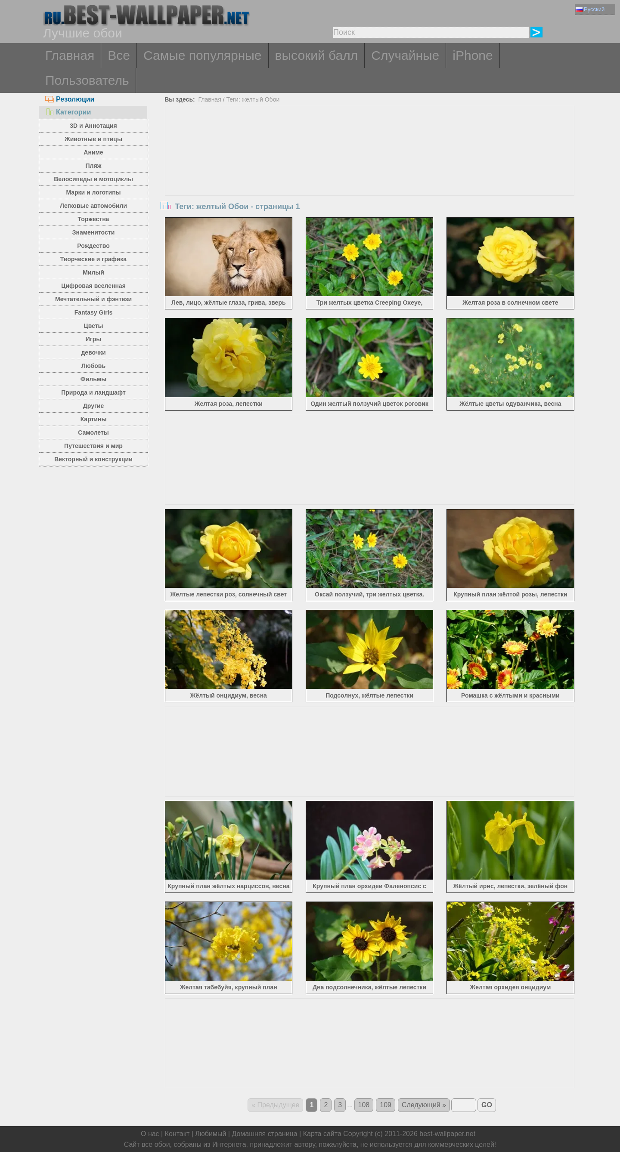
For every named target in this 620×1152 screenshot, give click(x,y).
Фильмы (93, 379)
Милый (93, 272)
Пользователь (87, 80)
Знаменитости (93, 232)
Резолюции (69, 99)
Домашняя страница (264, 1133)
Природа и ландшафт (93, 392)
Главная (69, 55)
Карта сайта (322, 1133)
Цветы (93, 325)
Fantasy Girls (93, 312)
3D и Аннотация (93, 125)
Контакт (177, 1133)
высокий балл (316, 55)
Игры (93, 339)
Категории (68, 112)
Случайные (405, 55)
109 (385, 1105)
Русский (590, 9)
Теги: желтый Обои (252, 99)
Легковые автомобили (93, 205)
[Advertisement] (370, 171)
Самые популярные (202, 55)
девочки (93, 352)
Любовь (93, 365)
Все (119, 55)
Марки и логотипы (93, 192)
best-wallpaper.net (447, 1133)
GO (486, 1105)
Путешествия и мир (93, 445)
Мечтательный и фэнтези (93, 299)
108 (364, 1105)
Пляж (93, 165)
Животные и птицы (93, 139)
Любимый (210, 1133)
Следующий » (424, 1105)
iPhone (473, 55)
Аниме (93, 152)
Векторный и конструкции (93, 459)
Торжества (93, 219)
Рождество (93, 245)
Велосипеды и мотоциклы (93, 179)
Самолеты (93, 432)
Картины (94, 419)
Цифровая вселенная (93, 285)
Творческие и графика (93, 259)
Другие (93, 405)
